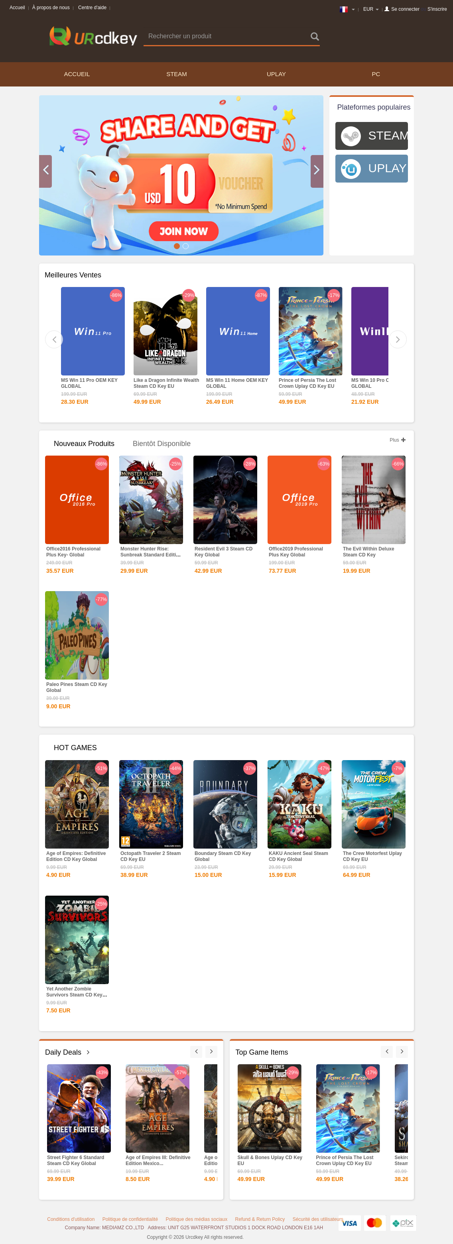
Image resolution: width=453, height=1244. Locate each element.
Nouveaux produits (84, 444)
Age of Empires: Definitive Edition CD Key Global (76, 856)
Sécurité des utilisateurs (318, 1219)
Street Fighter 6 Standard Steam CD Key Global (75, 1160)
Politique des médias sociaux (196, 1219)
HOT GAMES (75, 748)
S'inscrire (437, 9)
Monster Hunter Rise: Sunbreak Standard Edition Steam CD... (151, 555)
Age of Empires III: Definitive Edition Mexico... (158, 1160)
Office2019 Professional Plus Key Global (296, 552)
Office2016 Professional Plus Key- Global (73, 552)
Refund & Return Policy (260, 1219)
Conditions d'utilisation (71, 1219)
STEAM (176, 74)
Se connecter (405, 9)
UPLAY (276, 74)
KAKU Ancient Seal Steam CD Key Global (298, 856)
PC (376, 74)
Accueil (17, 7)
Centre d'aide (92, 7)
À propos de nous (51, 7)
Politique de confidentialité (130, 1219)
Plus (398, 440)
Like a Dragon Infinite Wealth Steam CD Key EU (166, 383)
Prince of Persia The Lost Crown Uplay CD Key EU (307, 383)
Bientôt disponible (162, 444)
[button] (45, 171)
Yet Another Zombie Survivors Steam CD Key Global (74, 995)
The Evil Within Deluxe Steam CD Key (368, 552)
